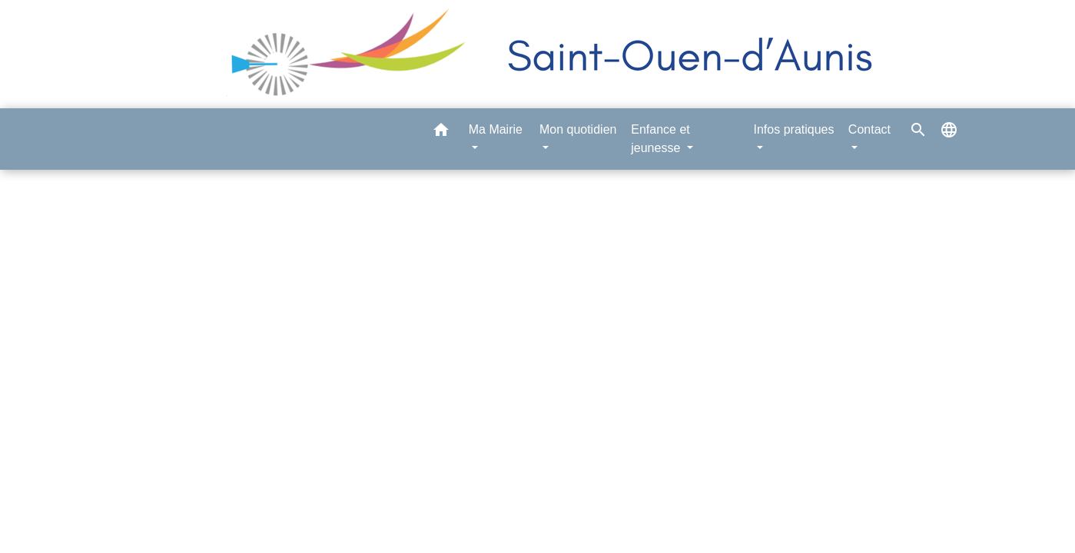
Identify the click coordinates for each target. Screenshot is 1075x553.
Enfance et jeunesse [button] (660, 138)
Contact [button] (869, 129)
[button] (441, 132)
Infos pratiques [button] (794, 129)
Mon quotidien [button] (578, 129)
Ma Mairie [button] (496, 129)
